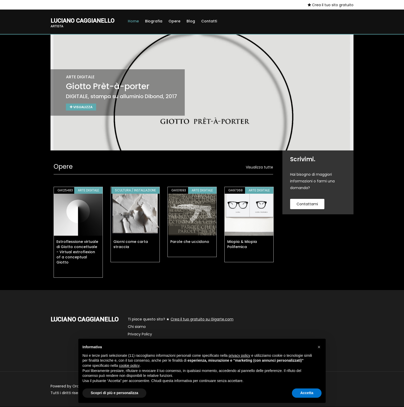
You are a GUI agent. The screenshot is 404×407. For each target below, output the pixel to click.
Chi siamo (137, 327)
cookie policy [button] (129, 365)
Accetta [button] (306, 393)
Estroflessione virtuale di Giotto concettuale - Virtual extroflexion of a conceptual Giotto (77, 252)
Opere (174, 21)
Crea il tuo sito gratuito (331, 4)
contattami (307, 204)
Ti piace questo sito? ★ (180, 319)
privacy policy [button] (239, 355)
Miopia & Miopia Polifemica (242, 245)
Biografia (153, 21)
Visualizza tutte (259, 167)
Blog (191, 21)
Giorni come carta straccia (130, 245)
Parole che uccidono (189, 242)
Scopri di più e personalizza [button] (114, 393)
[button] (319, 347)
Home (133, 21)
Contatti (209, 21)
